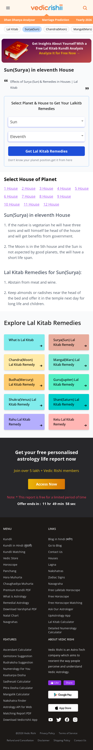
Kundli (7, 539)
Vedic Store (10, 558)
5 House (82, 188)
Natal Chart (11, 615)
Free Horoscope (58, 596)
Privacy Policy (47, 733)
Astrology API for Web (17, 707)
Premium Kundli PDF (17, 590)
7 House (28, 196)
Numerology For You (16, 669)
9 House (64, 196)
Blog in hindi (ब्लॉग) (60, 539)
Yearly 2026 (84, 20)
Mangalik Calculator (16, 694)
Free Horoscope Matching (65, 603)
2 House (28, 188)
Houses (53, 558)
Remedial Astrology (16, 603)
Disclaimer (44, 740)
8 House (46, 196)
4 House (64, 188)
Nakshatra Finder (14, 700)
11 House (31, 204)
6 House (11, 196)
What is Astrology (14, 596)
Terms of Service (68, 733)
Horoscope (10, 564)
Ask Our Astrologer (60, 609)
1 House (11, 188)
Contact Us (55, 552)
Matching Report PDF (17, 713)
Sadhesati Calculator (17, 681)
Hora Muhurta (12, 577)
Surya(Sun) (32, 29)
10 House (12, 204)
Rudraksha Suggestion (18, 662)
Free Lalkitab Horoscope (64, 590)
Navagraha (55, 584)
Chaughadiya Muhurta (18, 584)
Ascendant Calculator (17, 650)
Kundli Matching (14, 552)
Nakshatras (55, 571)
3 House (46, 188)
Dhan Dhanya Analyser (19, 20)
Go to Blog (55, 545)
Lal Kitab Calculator (61, 622)
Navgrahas (10, 622)
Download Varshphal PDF (20, 609)
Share (69, 682)
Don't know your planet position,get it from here (40, 160)
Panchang (9, 571)
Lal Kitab (12, 29)
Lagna (52, 564)
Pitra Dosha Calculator (18, 688)
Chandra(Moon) (56, 29)
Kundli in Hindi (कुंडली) (17, 545)
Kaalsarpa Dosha (14, 675)
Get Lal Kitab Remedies (46, 151)
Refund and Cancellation (20, 740)
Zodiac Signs (56, 577)
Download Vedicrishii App (20, 720)
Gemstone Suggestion (17, 656)
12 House (51, 204)
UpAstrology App (59, 615)
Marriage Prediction (55, 20)
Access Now (46, 484)
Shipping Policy (62, 740)
